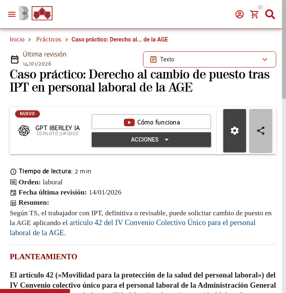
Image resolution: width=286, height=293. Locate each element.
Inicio (17, 39)
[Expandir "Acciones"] (151, 139)
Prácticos (49, 39)
